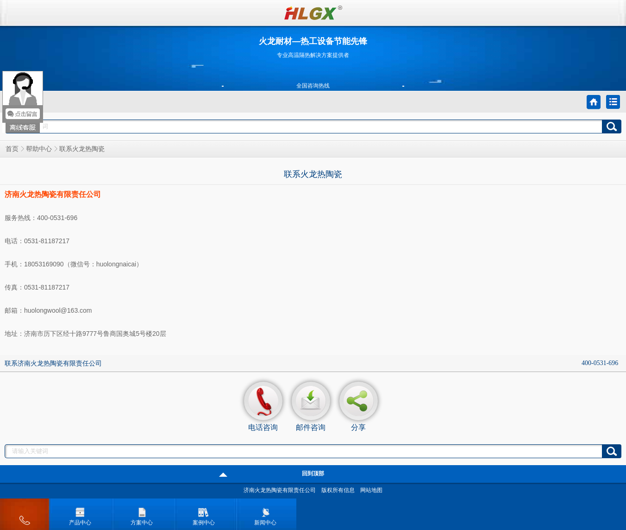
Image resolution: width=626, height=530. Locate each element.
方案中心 (142, 514)
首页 (12, 148)
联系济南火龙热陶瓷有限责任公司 (53, 363)
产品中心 (80, 514)
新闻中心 (265, 514)
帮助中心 (39, 148)
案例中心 (204, 514)
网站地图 (371, 490)
